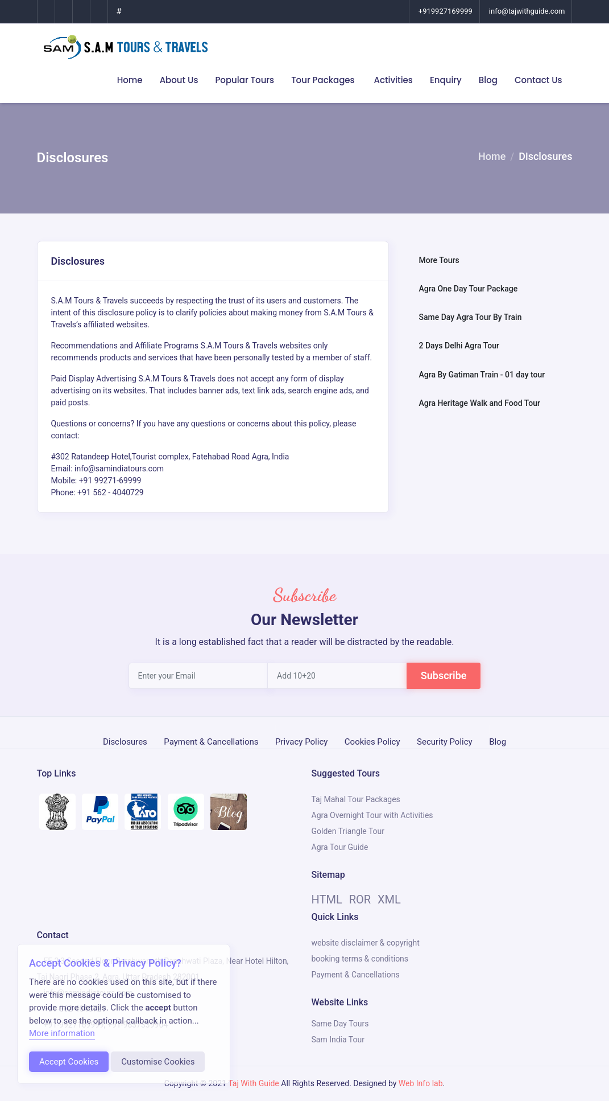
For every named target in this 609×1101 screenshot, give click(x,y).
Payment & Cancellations (211, 740)
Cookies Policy (372, 740)
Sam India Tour (338, 1039)
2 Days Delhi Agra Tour (459, 345)
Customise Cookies (157, 1062)
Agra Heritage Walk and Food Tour (479, 403)
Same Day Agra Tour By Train (470, 317)
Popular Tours (244, 80)
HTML (327, 899)
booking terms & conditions (360, 958)
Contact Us (538, 80)
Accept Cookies (68, 1062)
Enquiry (446, 80)
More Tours (439, 260)
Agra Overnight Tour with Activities (372, 815)
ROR (360, 899)
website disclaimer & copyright (366, 942)
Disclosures (125, 740)
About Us (179, 80)
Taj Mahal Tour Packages (356, 799)
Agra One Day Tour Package (468, 288)
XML (389, 899)
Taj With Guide (253, 1083)
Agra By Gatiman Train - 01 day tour (482, 374)
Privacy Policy (301, 740)
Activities (393, 80)
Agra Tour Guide (340, 847)
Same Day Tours (340, 1023)
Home (130, 80)
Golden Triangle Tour (348, 831)
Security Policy (445, 740)
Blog (488, 80)
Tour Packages (324, 80)
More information (62, 1033)
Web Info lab (421, 1083)
